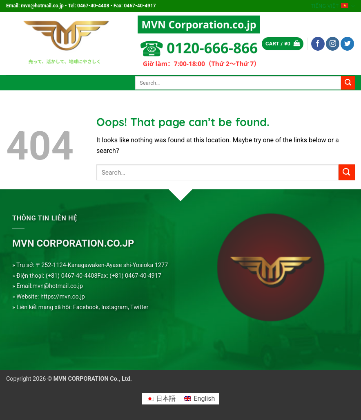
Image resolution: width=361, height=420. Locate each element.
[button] (282, 44)
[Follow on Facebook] (318, 44)
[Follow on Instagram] (332, 44)
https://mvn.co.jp (62, 296)
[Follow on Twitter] (347, 44)
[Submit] (348, 83)
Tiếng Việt (333, 6)
